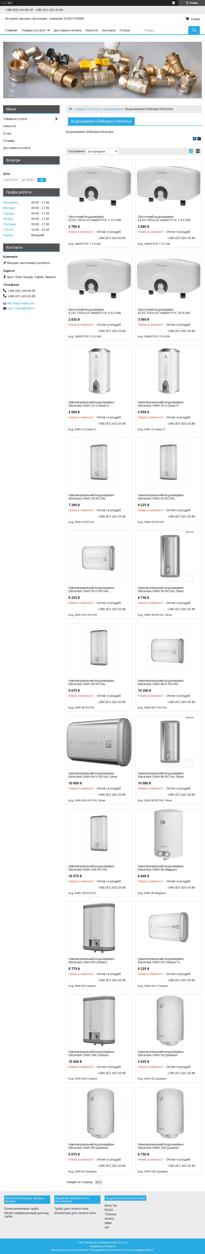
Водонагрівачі (113, 109)
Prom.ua (122, 1242)
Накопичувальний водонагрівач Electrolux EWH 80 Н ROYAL (161, 682)
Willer (108, 1223)
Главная (11, 30)
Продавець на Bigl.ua (102, 1246)
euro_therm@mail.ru (20, 308)
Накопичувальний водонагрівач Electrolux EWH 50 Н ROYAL (91, 589)
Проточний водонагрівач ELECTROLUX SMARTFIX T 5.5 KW (164, 218)
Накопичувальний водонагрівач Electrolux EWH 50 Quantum (161, 1053)
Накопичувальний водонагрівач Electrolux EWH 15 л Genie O (161, 404)
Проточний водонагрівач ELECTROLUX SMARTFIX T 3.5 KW (94, 218)
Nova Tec (111, 1205)
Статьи (125, 30)
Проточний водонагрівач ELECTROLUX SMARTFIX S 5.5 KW (94, 311)
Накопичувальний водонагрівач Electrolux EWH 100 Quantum (161, 1146)
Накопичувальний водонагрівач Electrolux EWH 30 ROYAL (91, 496)
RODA (109, 1210)
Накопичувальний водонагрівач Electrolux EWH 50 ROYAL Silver (161, 589)
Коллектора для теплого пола (75, 1213)
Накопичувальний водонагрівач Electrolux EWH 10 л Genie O (91, 404)
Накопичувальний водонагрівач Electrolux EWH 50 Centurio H (161, 960)
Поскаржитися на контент (105, 1250)
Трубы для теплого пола (71, 1208)
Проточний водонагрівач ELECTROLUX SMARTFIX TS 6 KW (164, 311)
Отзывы (8, 140)
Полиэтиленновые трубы (21, 1208)
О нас (7, 133)
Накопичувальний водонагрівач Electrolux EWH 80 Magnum (161, 868)
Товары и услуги (33, 30)
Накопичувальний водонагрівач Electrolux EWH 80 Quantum (91, 1146)
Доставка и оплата (67, 30)
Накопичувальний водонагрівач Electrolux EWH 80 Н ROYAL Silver (93, 775)
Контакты (108, 30)
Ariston (109, 1218)
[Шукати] (194, 30)
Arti (107, 1227)
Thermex (111, 1214)
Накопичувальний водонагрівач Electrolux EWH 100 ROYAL (91, 868)
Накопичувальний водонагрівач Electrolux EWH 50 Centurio (91, 960)
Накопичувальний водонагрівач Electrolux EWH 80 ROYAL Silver (161, 775)
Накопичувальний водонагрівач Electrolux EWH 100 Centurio (91, 1053)
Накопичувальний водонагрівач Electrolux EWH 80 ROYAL (91, 682)
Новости (91, 30)
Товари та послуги (87, 109)
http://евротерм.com (20, 303)
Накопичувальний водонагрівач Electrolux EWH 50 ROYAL (161, 496)
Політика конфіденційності (138, 1250)
